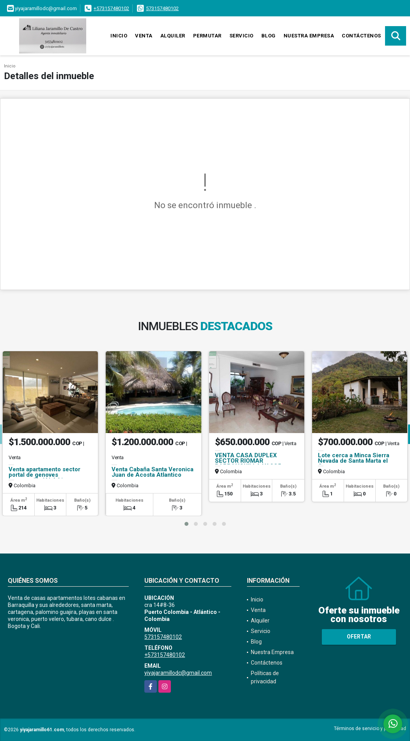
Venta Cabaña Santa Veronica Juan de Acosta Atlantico (152, 472)
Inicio (118, 36)
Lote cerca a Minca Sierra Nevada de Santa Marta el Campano (353, 461)
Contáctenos (361, 36)
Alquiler (172, 36)
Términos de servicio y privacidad (370, 728)
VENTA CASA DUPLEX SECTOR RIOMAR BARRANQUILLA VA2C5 (248, 461)
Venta (144, 36)
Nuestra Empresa (309, 36)
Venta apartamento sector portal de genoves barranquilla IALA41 (44, 475)
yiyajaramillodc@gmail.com (178, 673)
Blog (268, 36)
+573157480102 (111, 8)
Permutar (207, 36)
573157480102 (162, 8)
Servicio (241, 36)
